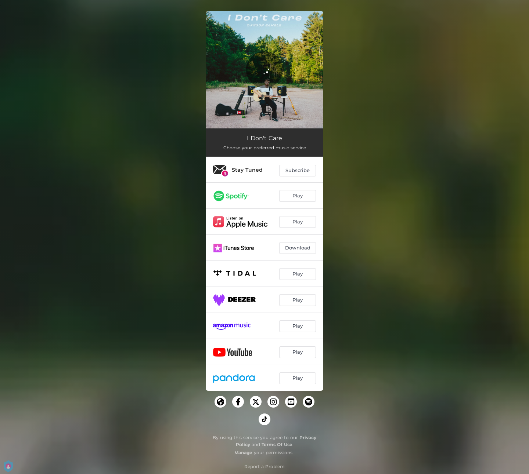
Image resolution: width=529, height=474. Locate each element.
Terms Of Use (277, 444)
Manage (243, 452)
